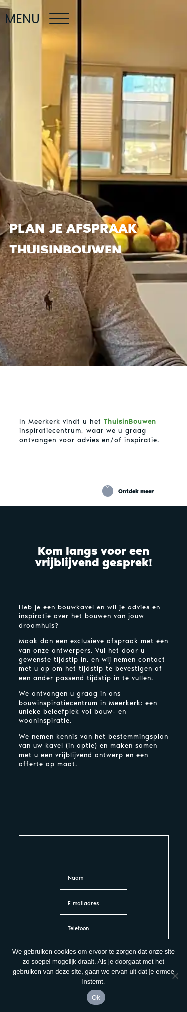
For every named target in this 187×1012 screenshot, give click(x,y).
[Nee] (175, 976)
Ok (96, 997)
